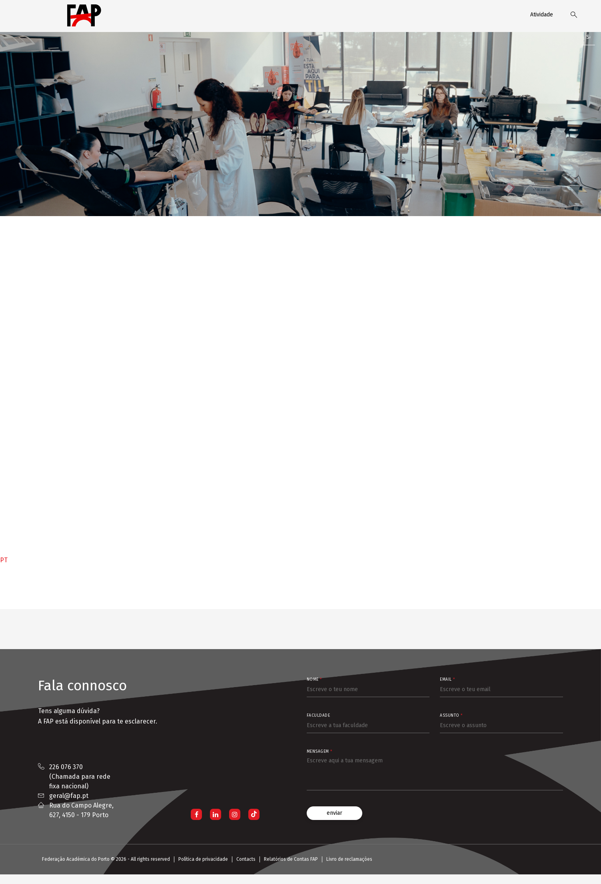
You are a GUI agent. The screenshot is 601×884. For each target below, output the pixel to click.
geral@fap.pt (68, 796)
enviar (334, 813)
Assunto (451, 715)
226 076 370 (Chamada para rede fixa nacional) (79, 776)
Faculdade (318, 715)
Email (447, 679)
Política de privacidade (203, 859)
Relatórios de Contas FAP (291, 859)
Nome (314, 679)
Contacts (246, 859)
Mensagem (319, 751)
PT (4, 560)
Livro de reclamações (349, 859)
